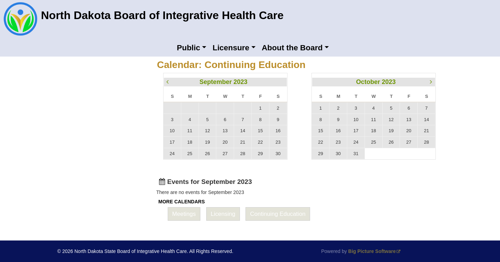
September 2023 (223, 81)
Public (188, 47)
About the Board (292, 47)
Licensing (223, 214)
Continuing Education (278, 214)
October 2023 (375, 81)
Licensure (230, 47)
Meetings (184, 214)
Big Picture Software (372, 251)
